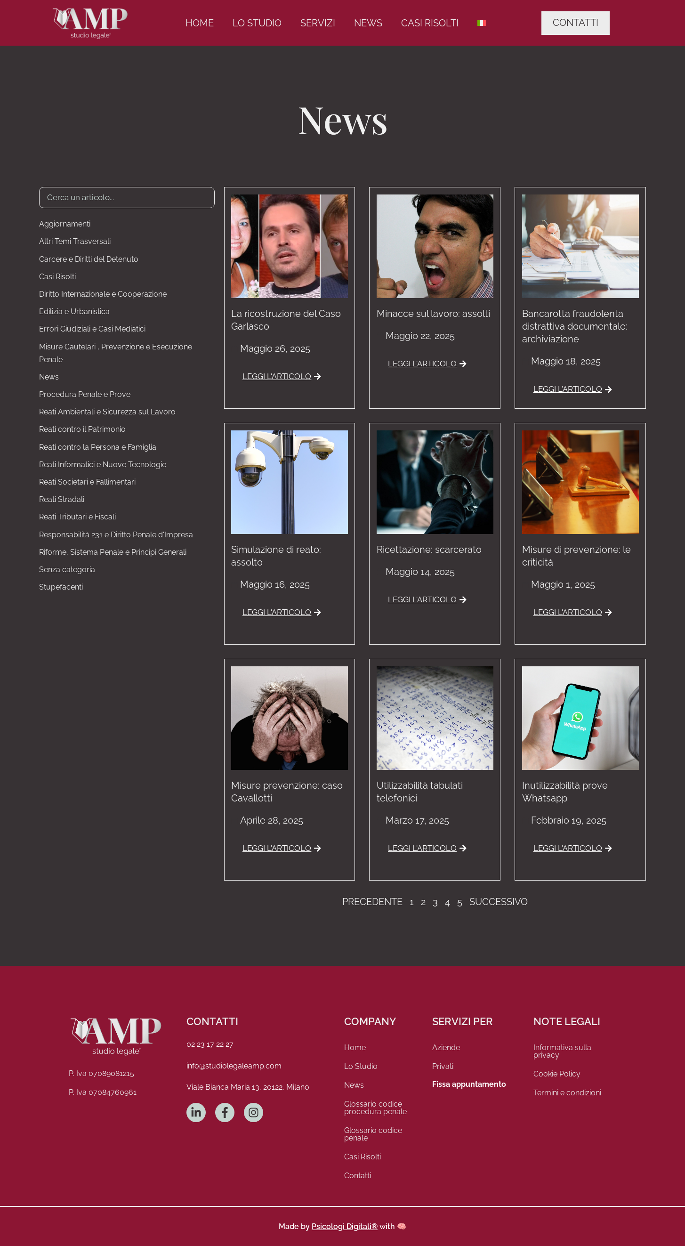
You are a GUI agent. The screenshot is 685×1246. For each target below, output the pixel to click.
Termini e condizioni (567, 1092)
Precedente (372, 901)
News (368, 23)
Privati (442, 1066)
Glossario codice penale (373, 1134)
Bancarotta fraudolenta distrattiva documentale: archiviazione (575, 326)
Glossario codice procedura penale (375, 1108)
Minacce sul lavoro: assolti (433, 313)
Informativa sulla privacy (562, 1051)
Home (199, 23)
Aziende (446, 1047)
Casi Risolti (430, 23)
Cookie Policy (556, 1073)
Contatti (357, 1175)
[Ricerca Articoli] (127, 197)
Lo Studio (257, 23)
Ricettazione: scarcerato (429, 549)
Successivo (498, 901)
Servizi (317, 23)
